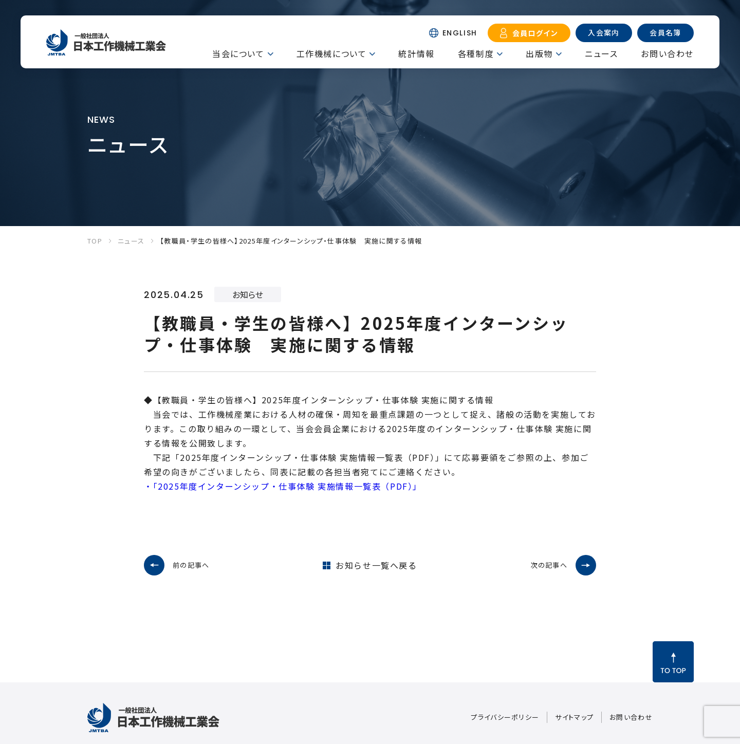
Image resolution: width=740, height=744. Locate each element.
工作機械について (332, 53)
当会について (238, 53)
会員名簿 (665, 32)
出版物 (539, 53)
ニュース (601, 53)
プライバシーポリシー (505, 717)
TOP (94, 241)
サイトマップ (574, 717)
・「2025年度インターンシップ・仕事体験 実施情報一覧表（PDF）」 (283, 486)
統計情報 (416, 53)
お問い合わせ (667, 53)
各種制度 (476, 53)
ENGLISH (459, 32)
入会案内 (604, 32)
